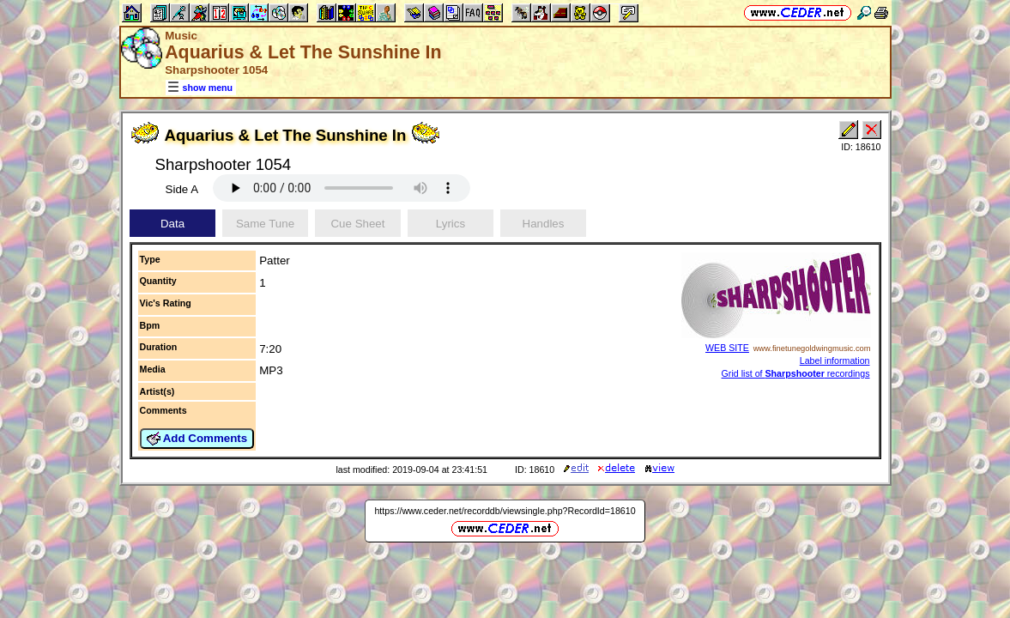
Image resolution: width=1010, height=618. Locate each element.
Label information (835, 360)
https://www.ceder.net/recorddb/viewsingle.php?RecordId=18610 (504, 511)
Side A (182, 189)
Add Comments (197, 438)
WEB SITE (727, 347)
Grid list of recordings (796, 373)
